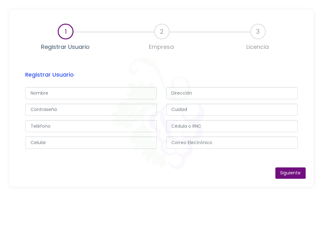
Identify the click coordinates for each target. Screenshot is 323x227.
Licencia (257, 37)
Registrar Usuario (65, 37)
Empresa (161, 37)
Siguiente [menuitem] (290, 173)
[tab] (65, 37)
